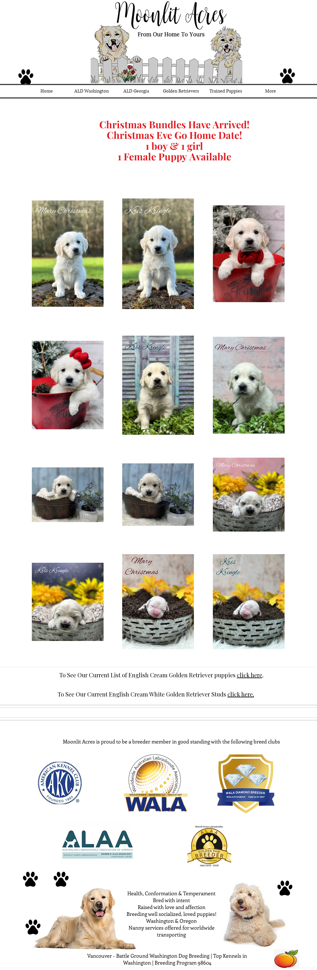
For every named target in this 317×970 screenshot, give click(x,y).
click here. (240, 694)
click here (249, 675)
